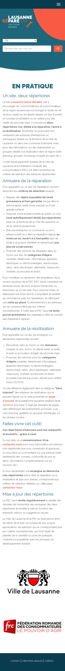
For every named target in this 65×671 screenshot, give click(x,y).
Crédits (49, 661)
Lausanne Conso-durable (26, 102)
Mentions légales (33, 661)
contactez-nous (12, 444)
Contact (15, 661)
